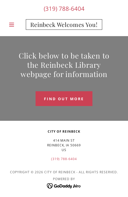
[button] (15, 24)
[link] (64, 24)
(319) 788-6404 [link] (64, 8)
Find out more (64, 98)
